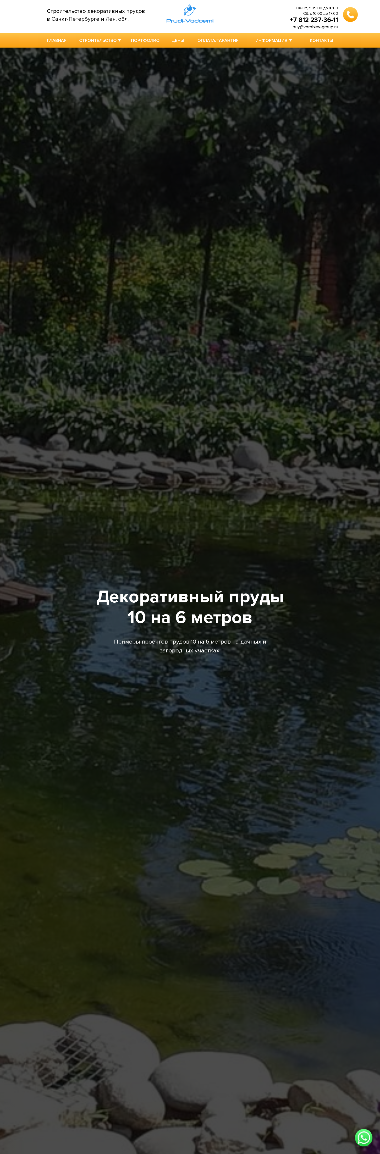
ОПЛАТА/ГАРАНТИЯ (218, 40)
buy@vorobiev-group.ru (315, 27)
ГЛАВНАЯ (57, 40)
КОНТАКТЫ (321, 40)
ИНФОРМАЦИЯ (271, 40)
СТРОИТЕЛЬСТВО (98, 40)
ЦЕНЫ (177, 40)
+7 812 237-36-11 (314, 20)
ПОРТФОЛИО (145, 40)
